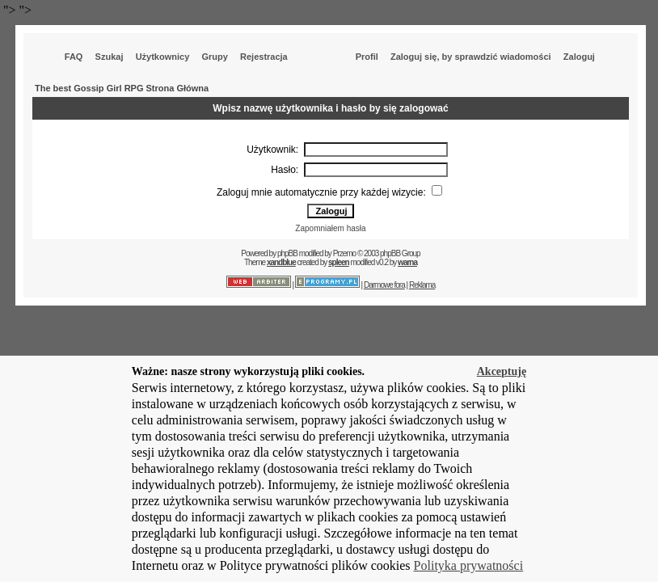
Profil (367, 56)
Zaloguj (579, 56)
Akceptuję (501, 371)
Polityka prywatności (469, 565)
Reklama (422, 284)
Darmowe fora (384, 284)
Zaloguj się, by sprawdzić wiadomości (470, 56)
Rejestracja (264, 56)
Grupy (214, 56)
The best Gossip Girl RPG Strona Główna (122, 88)
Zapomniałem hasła (330, 228)
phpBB (287, 253)
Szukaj (109, 56)
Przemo (344, 253)
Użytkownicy (163, 56)
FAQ (74, 56)
